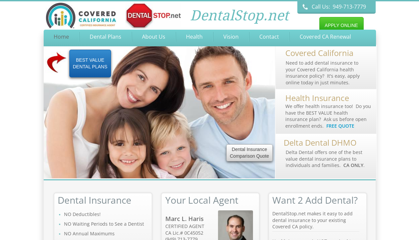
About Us (153, 36)
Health (194, 36)
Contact (269, 36)
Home (61, 36)
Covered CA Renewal (325, 36)
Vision (231, 36)
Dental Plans (105, 36)
